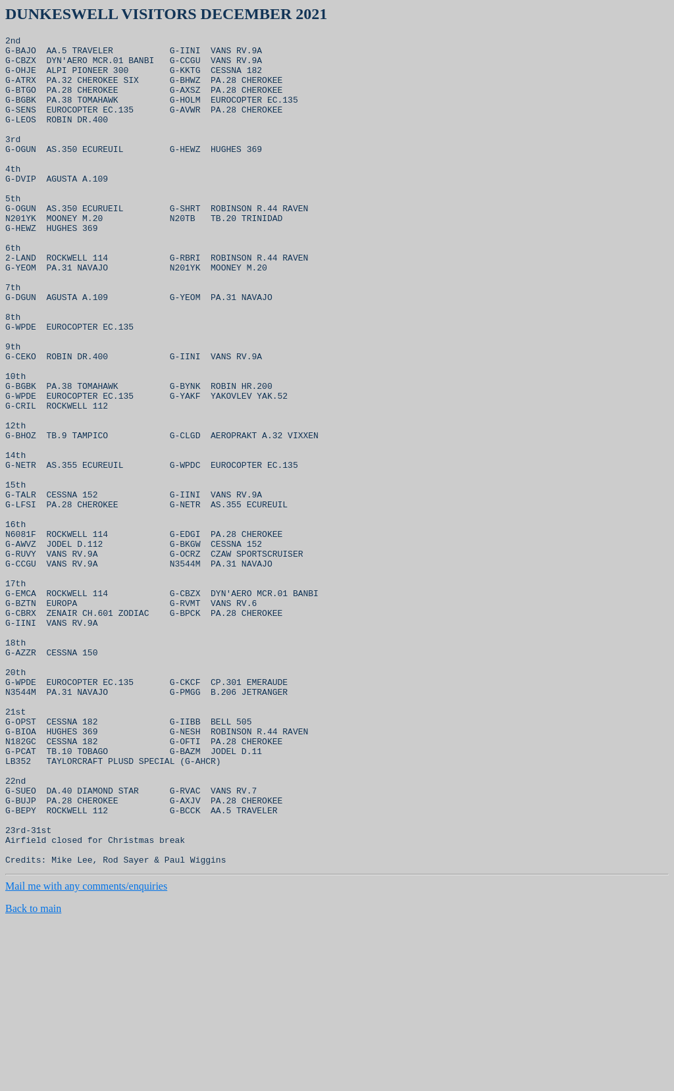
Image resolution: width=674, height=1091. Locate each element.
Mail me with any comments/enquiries (86, 1051)
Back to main (33, 1074)
